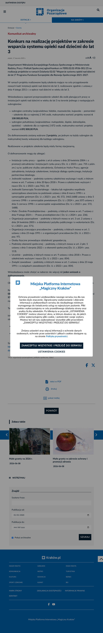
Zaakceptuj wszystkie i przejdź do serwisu (51, 346)
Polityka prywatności (56, 336)
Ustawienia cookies (51, 352)
